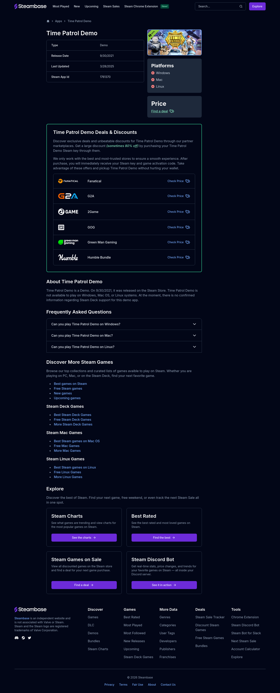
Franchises (168, 657)
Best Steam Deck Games (72, 415)
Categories (168, 625)
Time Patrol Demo (79, 21)
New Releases (134, 641)
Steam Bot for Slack (246, 633)
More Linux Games (68, 477)
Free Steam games (68, 388)
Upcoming (91, 6)
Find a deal (84, 585)
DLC (91, 625)
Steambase (22, 618)
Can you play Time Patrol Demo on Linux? (124, 346)
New (77, 6)
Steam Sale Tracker (210, 617)
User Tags (167, 633)
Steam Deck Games (138, 657)
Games (93, 617)
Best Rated (132, 617)
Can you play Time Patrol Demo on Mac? (124, 335)
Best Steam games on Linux (75, 467)
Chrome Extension (245, 617)
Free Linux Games (67, 472)
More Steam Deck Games (73, 424)
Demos (93, 633)
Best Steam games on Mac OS (77, 441)
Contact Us (168, 684)
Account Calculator (245, 649)
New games (63, 393)
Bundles (94, 641)
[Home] (48, 21)
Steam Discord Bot (245, 625)
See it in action (164, 585)
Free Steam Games (210, 638)
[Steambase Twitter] (29, 637)
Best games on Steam (70, 384)
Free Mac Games (67, 446)
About (152, 684)
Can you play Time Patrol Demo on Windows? (124, 324)
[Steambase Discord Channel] (17, 637)
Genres (165, 617)
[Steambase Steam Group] (23, 637)
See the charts (84, 537)
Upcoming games (67, 398)
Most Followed (135, 633)
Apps (58, 21)
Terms (123, 684)
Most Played (61, 6)
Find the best (164, 537)
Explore (257, 6)
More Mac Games (67, 451)
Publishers (167, 649)
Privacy (109, 684)
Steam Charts (98, 649)
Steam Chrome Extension (141, 6)
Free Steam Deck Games (72, 419)
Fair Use (137, 684)
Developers (168, 641)
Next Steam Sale (243, 641)
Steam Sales (111, 6)
